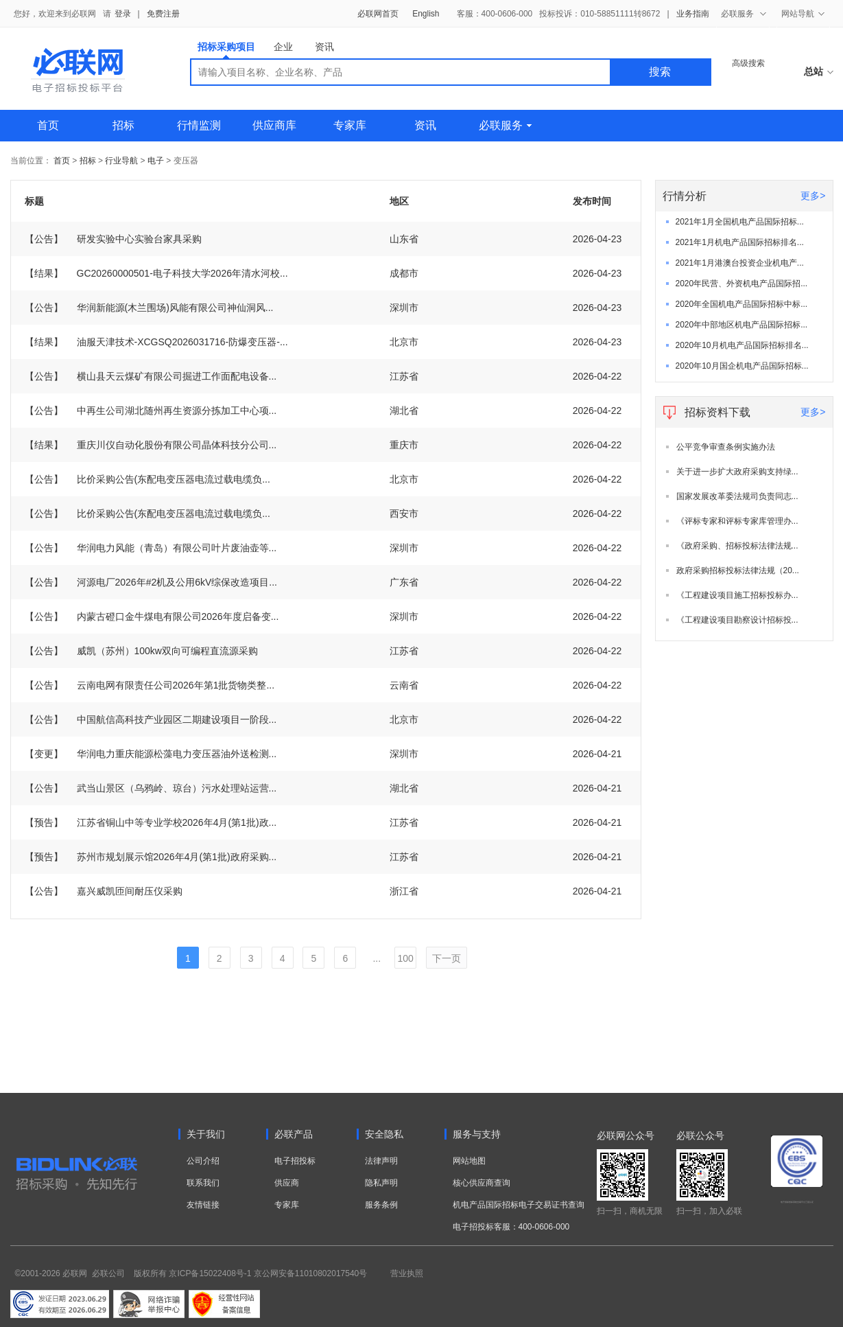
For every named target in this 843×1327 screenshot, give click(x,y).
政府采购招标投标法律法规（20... (737, 570)
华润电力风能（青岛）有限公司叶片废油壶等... (151, 547)
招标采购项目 (226, 49)
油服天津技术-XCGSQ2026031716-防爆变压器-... (156, 341)
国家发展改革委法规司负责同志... (737, 496)
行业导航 (122, 160)
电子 (155, 160)
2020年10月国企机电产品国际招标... (742, 366)
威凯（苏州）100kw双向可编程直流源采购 (141, 650)
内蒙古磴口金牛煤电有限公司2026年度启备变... (152, 616)
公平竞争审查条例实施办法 (725, 447)
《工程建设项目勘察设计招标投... (737, 620)
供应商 (286, 1183)
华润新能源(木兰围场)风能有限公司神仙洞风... (149, 307)
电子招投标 (295, 1161)
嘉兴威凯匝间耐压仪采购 (103, 891)
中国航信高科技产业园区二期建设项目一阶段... (151, 719)
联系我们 (203, 1183)
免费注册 (163, 14)
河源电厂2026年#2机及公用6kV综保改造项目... (151, 582)
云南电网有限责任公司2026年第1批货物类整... (150, 685)
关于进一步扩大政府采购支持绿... (737, 471)
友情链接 (203, 1205)
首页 (48, 125)
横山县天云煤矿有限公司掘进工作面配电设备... (151, 376)
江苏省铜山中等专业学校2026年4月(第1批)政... (151, 822)
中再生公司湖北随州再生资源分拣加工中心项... (151, 410)
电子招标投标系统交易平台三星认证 (797, 1202)
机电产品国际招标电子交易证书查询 (518, 1205)
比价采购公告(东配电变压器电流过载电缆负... (147, 479)
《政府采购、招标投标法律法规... (737, 546)
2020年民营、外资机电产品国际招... (742, 283)
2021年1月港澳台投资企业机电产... (740, 263)
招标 (123, 125)
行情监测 (199, 125)
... (376, 958)
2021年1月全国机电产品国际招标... (740, 222)
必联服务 (505, 125)
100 (406, 958)
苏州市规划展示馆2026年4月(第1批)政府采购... (151, 856)
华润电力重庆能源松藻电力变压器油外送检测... (151, 753)
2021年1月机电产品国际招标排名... (740, 242)
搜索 (660, 72)
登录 (123, 14)
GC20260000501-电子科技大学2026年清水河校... (156, 273)
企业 (283, 46)
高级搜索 (748, 63)
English (425, 14)
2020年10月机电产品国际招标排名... (742, 345)
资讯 (324, 46)
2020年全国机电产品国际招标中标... (742, 304)
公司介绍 (203, 1161)
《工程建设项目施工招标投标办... (737, 595)
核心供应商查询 (481, 1183)
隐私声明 (381, 1183)
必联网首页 (378, 14)
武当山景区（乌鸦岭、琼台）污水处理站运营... (151, 788)
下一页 (446, 958)
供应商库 (274, 125)
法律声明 (381, 1161)
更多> (812, 195)
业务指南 (692, 14)
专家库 (349, 125)
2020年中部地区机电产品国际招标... (742, 325)
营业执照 (406, 1273)
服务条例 (381, 1205)
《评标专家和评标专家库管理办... (737, 521)
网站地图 (469, 1161)
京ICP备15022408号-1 (210, 1273)
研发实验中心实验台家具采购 (113, 238)
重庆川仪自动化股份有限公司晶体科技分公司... (151, 444)
